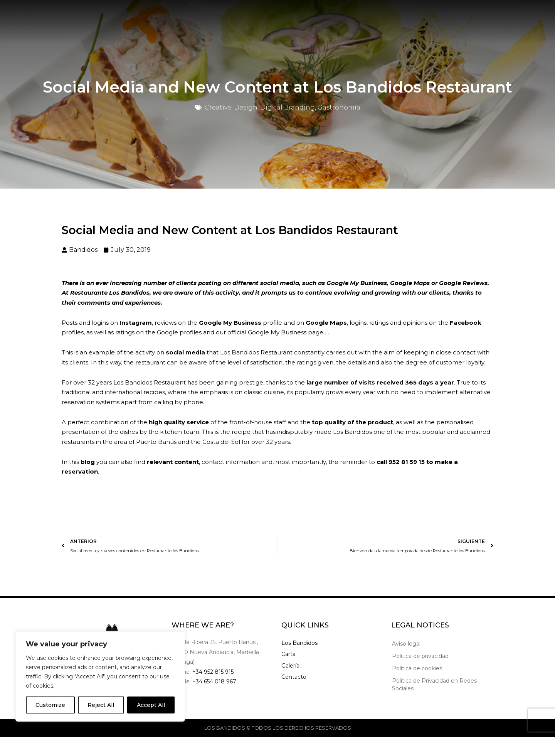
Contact (314, 16)
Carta (288, 654)
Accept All (151, 705)
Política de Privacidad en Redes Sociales (434, 684)
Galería (290, 665)
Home (175, 16)
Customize (50, 705)
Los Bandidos (299, 642)
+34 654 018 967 (214, 681)
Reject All (100, 705)
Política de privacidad (420, 656)
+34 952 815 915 (213, 671)
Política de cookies (417, 668)
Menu (209, 16)
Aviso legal (406, 643)
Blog (279, 16)
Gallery (245, 16)
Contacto (293, 676)
